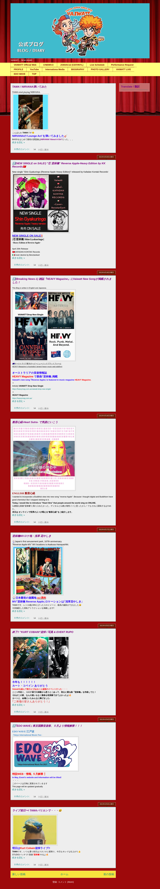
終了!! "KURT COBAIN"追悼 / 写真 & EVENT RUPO (42, 632)
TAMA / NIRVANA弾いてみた (29, 86)
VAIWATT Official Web (25, 65)
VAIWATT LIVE (123, 69)
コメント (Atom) (66, 882)
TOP (34, 74)
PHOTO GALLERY (100, 69)
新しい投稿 (18, 874)
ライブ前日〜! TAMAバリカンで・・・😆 (37, 810)
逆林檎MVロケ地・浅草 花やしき (31, 535)
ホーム (64, 874)
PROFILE (18, 69)
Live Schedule (97, 65)
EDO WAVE (19, 74)
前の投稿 (109, 874)
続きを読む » (18, 142)
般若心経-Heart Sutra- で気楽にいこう (35, 422)
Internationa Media (55, 69)
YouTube (34, 69)
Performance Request (122, 65)
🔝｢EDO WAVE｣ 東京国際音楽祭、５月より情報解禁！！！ (47, 725)
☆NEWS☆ (48, 65)
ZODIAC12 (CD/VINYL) (71, 65)
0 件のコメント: (22, 149)
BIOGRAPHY (77, 69)
